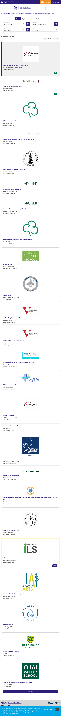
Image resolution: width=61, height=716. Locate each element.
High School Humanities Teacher (12, 459)
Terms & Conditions (14, 703)
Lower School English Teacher (11, 426)
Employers (55, 2)
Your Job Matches (35, 19)
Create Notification (53, 38)
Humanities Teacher (8, 415)
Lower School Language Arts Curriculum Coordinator (17, 239)
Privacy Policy (6, 705)
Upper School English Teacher (11, 651)
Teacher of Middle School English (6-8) (13, 340)
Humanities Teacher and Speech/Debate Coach (16, 209)
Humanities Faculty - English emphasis (13, 594)
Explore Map (25, 19)
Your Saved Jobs (46, 19)
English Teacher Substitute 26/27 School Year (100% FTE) (18, 139)
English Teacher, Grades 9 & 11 (11, 475)
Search (12, 19)
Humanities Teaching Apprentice (12, 189)
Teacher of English (8, 624)
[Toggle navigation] (46, 8)
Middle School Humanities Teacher (12, 86)
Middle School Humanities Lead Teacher (14, 558)
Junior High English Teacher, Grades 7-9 (14, 169)
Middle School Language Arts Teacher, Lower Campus (17, 682)
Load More (30, 691)
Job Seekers (45, 2)
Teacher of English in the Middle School (13, 318)
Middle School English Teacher (11, 121)
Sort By (4, 38)
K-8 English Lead (7, 264)
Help (4, 703)
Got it (57, 709)
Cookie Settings (48, 709)
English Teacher (7, 295)
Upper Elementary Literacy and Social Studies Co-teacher (18, 362)
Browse (18, 19)
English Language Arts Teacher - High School (15, 65)
